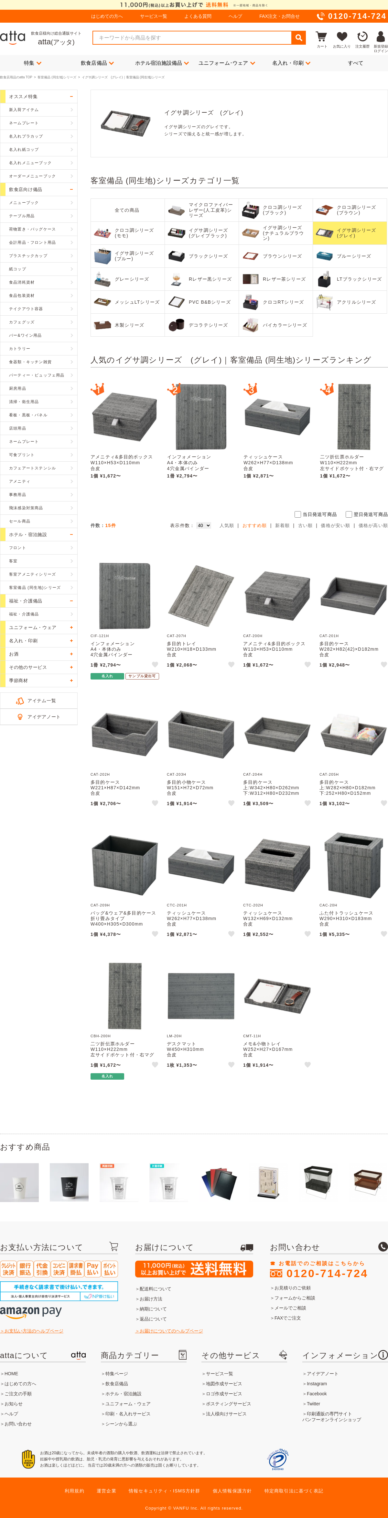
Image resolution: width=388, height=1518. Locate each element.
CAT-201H (329, 636)
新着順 (282, 525)
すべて (356, 63)
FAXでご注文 (288, 1318)
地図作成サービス (224, 1383)
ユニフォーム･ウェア (227, 63)
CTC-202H (253, 905)
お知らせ (14, 1403)
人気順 (227, 525)
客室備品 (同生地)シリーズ (57, 77)
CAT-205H (329, 774)
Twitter (313, 1403)
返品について (153, 1318)
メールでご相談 (290, 1307)
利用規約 (74, 1490)
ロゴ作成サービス (224, 1393)
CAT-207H (176, 636)
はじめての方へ (107, 16)
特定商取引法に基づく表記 (293, 1490)
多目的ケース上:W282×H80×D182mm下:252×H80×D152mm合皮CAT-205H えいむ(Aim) (347, 793)
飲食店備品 (97, 63)
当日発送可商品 (320, 514)
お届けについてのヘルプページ (171, 1330)
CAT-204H (253, 774)
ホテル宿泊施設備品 (162, 63)
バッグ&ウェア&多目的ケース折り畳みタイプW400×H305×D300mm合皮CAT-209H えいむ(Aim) (123, 923)
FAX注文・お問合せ (279, 16)
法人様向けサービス (226, 1413)
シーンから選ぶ (121, 1423)
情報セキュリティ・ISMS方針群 (164, 1490)
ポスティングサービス (228, 1403)
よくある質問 (197, 16)
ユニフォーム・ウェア (128, 1403)
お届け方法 (151, 1298)
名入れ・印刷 (291, 63)
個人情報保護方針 (232, 1490)
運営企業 (106, 1490)
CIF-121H (100, 636)
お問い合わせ (18, 1423)
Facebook (317, 1393)
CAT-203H (176, 774)
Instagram (317, 1383)
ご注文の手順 (18, 1393)
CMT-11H (252, 1036)
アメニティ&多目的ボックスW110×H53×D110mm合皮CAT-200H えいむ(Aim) (122, 465)
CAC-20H (328, 905)
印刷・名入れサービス (128, 1413)
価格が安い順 (335, 525)
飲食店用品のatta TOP (16, 77)
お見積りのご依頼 (293, 1287)
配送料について (155, 1288)
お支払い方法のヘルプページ (34, 1330)
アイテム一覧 (41, 700)
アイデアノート (44, 716)
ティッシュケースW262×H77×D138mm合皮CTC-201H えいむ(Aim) (270, 465)
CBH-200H (101, 1036)
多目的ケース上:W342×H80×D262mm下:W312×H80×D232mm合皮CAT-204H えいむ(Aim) (271, 793)
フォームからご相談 (295, 1297)
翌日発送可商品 (371, 514)
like (155, 665)
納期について (153, 1308)
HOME (11, 1373)
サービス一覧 (153, 16)
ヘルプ (235, 16)
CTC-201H (177, 905)
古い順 (305, 525)
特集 (32, 63)
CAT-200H (253, 636)
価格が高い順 (373, 525)
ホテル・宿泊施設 (123, 1393)
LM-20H (174, 1036)
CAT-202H (100, 774)
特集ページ (116, 1373)
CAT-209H (100, 905)
